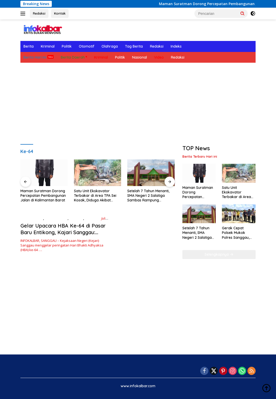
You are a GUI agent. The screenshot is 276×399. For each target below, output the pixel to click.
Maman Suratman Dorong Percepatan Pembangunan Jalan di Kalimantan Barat (43, 195)
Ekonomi (76, 218)
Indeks (176, 46)
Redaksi (39, 13)
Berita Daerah (73, 57)
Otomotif (86, 46)
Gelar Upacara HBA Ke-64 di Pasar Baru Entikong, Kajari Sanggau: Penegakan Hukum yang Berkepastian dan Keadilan (63, 235)
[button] (242, 13)
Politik (67, 46)
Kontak (60, 13)
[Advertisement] (138, 103)
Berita (28, 46)
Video (159, 57)
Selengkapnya (219, 254)
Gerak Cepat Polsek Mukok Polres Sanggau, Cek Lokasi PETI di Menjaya (237, 233)
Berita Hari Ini (34, 57)
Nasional (139, 57)
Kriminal (48, 46)
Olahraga (110, 46)
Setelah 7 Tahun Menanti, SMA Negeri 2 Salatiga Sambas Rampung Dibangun (148, 196)
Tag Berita (134, 46)
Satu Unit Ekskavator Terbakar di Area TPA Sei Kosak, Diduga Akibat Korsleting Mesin (95, 196)
